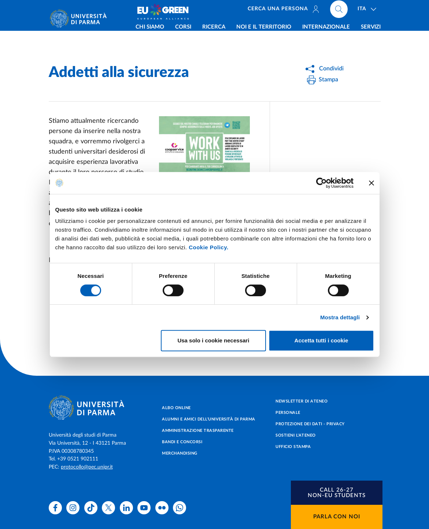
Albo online (176, 408)
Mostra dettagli (340, 317)
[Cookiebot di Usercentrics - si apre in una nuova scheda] (321, 182)
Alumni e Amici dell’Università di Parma (208, 419)
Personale (287, 413)
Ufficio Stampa (293, 447)
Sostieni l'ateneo (295, 435)
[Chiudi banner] (371, 182)
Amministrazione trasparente (198, 431)
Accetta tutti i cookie (321, 340)
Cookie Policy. (208, 247)
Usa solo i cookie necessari (213, 340)
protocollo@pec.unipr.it (87, 467)
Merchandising (179, 453)
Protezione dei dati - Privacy (310, 424)
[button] (336, 493)
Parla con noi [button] (336, 516)
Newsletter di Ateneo (301, 401)
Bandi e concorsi (182, 442)
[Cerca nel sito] (339, 11)
